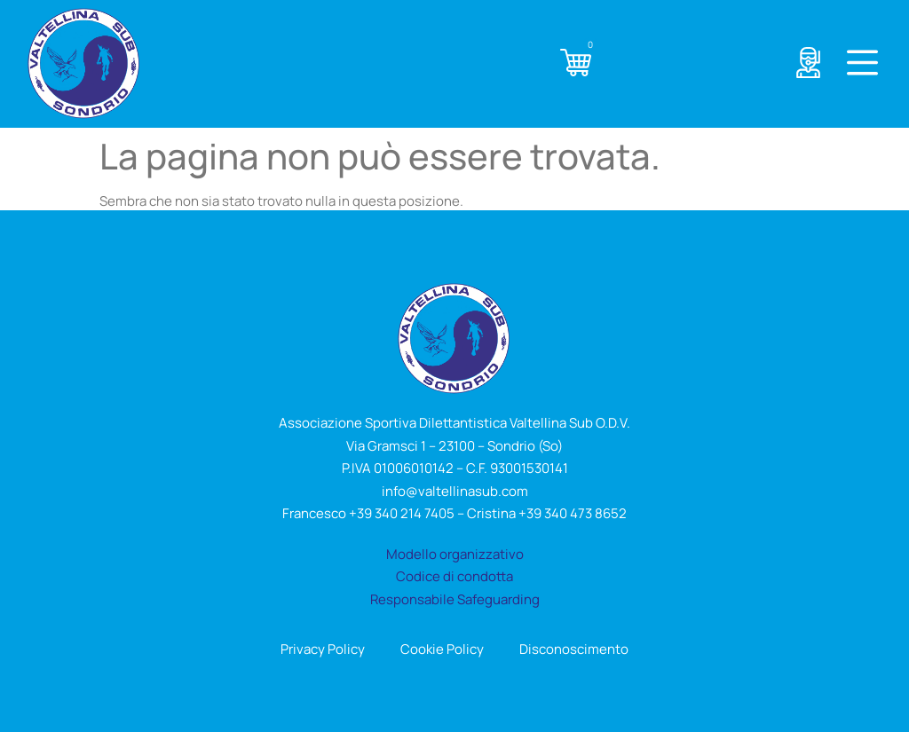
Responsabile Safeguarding (455, 599)
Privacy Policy (323, 649)
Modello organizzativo (455, 554)
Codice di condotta (454, 576)
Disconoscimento (573, 649)
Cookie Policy (442, 649)
